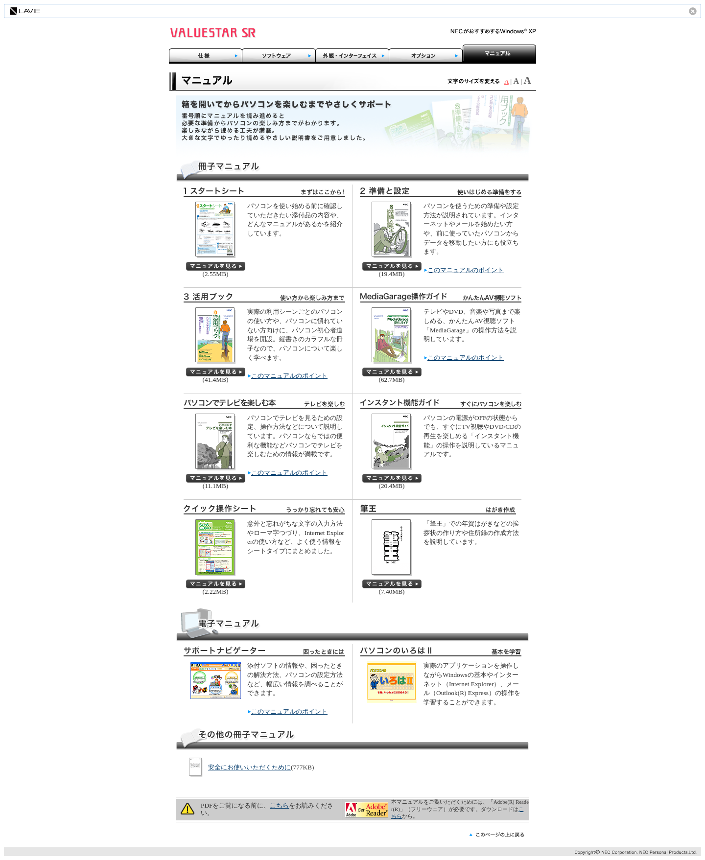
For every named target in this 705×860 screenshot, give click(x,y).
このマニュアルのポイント (465, 270)
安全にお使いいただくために (249, 767)
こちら (279, 805)
